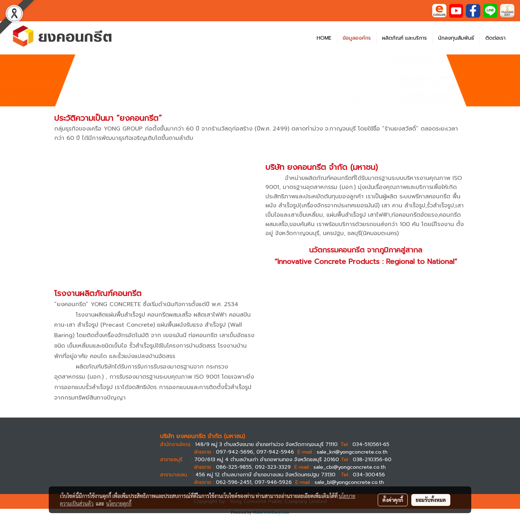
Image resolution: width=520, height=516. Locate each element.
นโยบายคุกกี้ (118, 503)
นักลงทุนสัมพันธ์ (456, 38)
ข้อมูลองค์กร (357, 38)
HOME (324, 38)
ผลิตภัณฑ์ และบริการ (404, 38)
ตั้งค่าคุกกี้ (392, 500)
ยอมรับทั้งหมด (431, 500)
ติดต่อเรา (495, 38)
